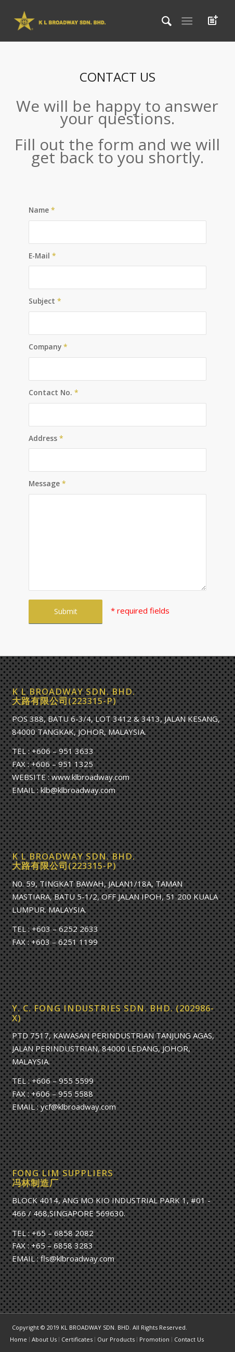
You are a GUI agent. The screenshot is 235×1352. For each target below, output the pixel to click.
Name (42, 210)
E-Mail (42, 256)
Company (48, 347)
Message (47, 483)
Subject (45, 301)
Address (46, 438)
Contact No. (54, 392)
